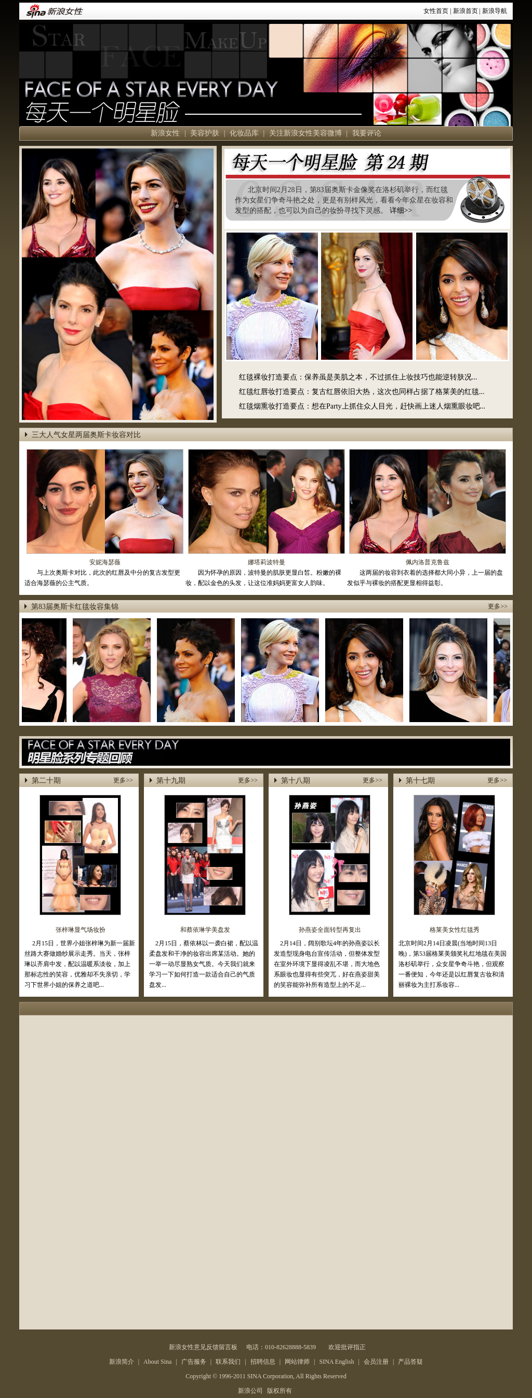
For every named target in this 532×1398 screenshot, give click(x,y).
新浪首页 (465, 11)
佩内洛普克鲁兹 (427, 562)
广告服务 (193, 1361)
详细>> (401, 210)
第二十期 (46, 780)
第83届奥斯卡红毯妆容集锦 (74, 606)
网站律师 (297, 1361)
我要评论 (366, 133)
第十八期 (295, 780)
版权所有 (279, 1390)
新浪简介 (121, 1361)
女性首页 (435, 11)
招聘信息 (262, 1361)
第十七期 (420, 780)
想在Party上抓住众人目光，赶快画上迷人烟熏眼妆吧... (398, 406)
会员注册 (376, 1361)
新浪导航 (494, 11)
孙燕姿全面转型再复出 (330, 929)
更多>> (498, 606)
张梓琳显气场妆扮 (80, 929)
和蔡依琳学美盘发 (205, 929)
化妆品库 (244, 133)
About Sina (157, 1361)
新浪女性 (165, 133)
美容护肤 (204, 133)
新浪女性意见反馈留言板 (203, 1347)
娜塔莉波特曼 (266, 562)
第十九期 (170, 780)
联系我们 (228, 1361)
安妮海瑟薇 (105, 562)
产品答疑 (410, 1361)
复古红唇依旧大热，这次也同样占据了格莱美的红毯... (398, 392)
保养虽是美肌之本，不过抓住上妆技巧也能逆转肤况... (390, 377)
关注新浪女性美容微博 (305, 133)
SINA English (336, 1361)
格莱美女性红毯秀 (455, 929)
